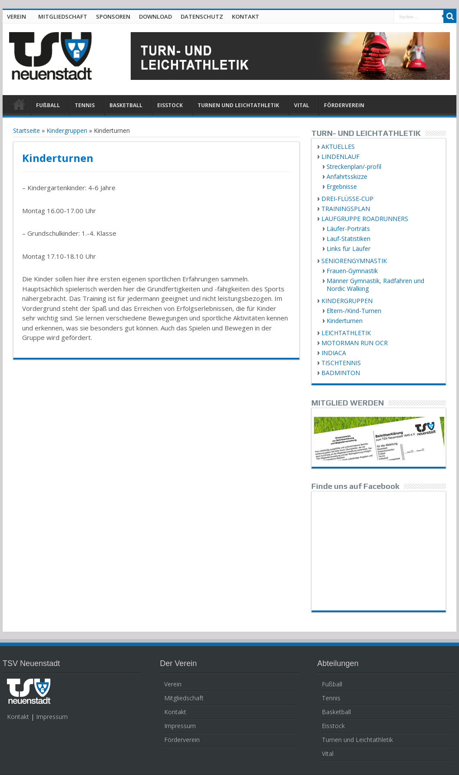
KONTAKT (245, 16)
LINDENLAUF (340, 156)
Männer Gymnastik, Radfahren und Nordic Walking (375, 285)
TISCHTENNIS (341, 363)
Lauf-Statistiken (348, 238)
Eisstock (333, 726)
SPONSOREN (113, 16)
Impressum (52, 716)
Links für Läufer (348, 248)
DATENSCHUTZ (202, 16)
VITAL (301, 105)
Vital (328, 753)
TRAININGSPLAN (345, 208)
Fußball (332, 684)
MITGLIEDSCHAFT (62, 16)
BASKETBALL (125, 105)
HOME (19, 106)
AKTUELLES (338, 146)
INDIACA (333, 353)
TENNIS (85, 105)
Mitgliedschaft (184, 698)
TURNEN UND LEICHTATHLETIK (238, 105)
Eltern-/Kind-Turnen (354, 311)
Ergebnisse (342, 186)
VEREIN (16, 16)
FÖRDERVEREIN (344, 105)
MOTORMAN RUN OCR (354, 343)
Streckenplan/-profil (354, 166)
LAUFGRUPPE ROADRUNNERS (364, 218)
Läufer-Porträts (348, 228)
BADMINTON (340, 373)
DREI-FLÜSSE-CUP (347, 199)
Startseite (26, 130)
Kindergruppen (66, 130)
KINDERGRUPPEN (347, 301)
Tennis (331, 698)
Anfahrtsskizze (347, 176)
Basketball (336, 712)
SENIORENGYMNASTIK (354, 261)
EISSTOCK (170, 105)
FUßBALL (48, 105)
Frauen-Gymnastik (352, 271)
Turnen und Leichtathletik (357, 739)
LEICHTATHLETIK (346, 333)
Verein (173, 684)
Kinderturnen (345, 321)
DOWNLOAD (155, 16)
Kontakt (18, 716)
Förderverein (182, 739)
